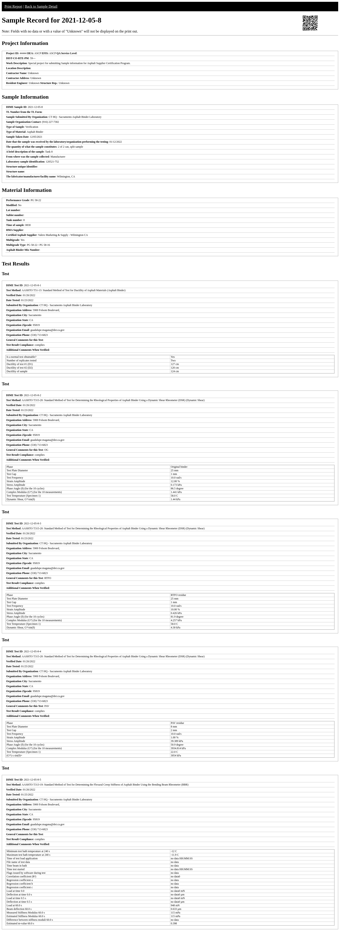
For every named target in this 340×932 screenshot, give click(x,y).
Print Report (13, 6)
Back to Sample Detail (41, 6)
